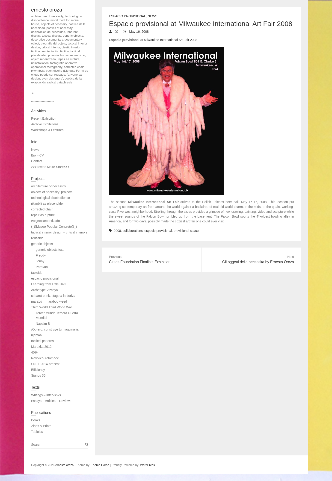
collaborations (132, 231)
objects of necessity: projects (51, 192)
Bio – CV (37, 155)
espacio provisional (158, 231)
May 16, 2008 (138, 31)
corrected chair (42, 209)
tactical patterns (42, 341)
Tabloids (37, 432)
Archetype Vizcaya (44, 290)
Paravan (42, 267)
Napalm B (43, 323)
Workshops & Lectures (47, 130)
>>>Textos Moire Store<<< (50, 167)
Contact (36, 161)
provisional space (186, 231)
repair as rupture (43, 215)
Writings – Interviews (46, 395)
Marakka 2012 (41, 346)
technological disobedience (50, 198)
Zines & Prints (41, 426)
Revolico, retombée (45, 358)
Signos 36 (38, 375)
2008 (117, 231)
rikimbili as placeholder (47, 203)
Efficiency (38, 370)
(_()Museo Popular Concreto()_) (54, 226)
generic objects (42, 244)
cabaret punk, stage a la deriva (53, 296)
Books (35, 420)
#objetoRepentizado (45, 221)
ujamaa (36, 335)
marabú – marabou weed (49, 301)
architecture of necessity (48, 186)
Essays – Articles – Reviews (51, 401)
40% (34, 352)
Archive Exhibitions (44, 124)
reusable (37, 238)
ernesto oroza (46, 10)
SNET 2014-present (45, 364)
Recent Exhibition (43, 118)
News (152, 16)
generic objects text (50, 249)
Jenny (40, 261)
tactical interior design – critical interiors (59, 232)
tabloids (36, 272)
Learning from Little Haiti (48, 284)
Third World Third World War (51, 307)
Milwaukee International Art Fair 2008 (170, 40)
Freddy (41, 255)
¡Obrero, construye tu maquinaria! (55, 329)
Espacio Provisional (127, 16)
